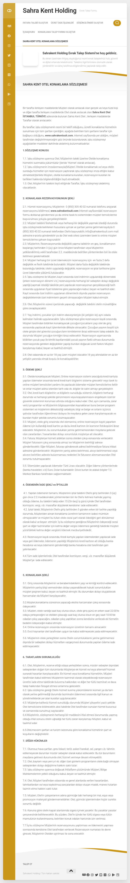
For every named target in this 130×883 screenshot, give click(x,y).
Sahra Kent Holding (49, 10)
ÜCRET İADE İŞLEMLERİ (62, 23)
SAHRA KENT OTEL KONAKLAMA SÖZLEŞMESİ (45, 41)
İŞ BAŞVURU (29, 32)
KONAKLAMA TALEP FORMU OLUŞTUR (56, 32)
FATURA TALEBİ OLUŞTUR (35, 23)
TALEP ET (27, 864)
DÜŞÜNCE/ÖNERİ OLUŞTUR (90, 23)
